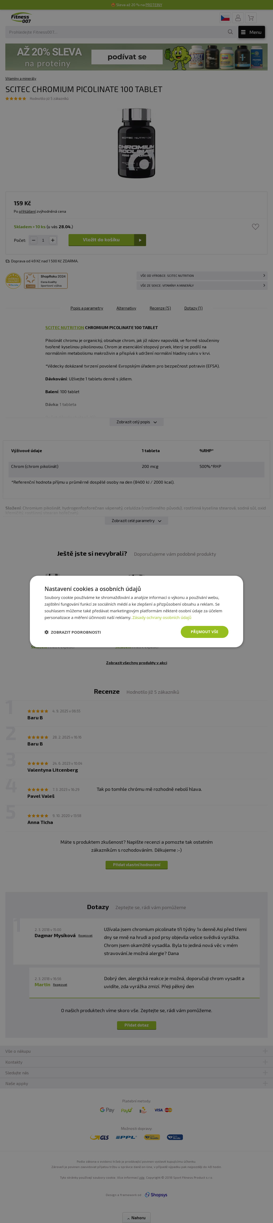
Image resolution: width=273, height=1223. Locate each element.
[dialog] (136, 611)
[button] (73, 632)
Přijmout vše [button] (204, 631)
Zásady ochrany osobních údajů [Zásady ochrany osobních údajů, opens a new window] (162, 617)
